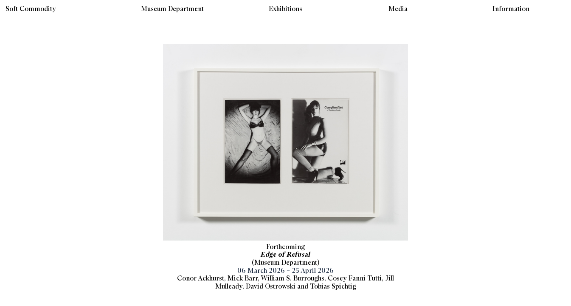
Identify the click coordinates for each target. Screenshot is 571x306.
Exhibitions (285, 9)
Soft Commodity (31, 9)
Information (510, 9)
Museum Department (172, 9)
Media (398, 9)
